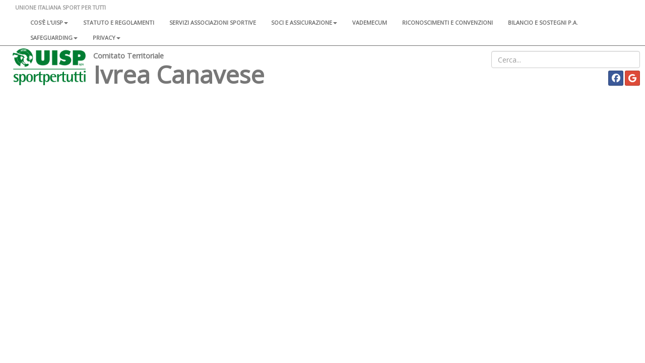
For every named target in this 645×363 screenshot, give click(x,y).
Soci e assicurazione (304, 22)
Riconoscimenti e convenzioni (447, 22)
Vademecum (369, 22)
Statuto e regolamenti (118, 22)
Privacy (106, 37)
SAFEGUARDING (54, 37)
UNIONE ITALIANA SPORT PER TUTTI (60, 7)
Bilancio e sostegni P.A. (543, 22)
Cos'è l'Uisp (49, 22)
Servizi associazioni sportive (212, 22)
